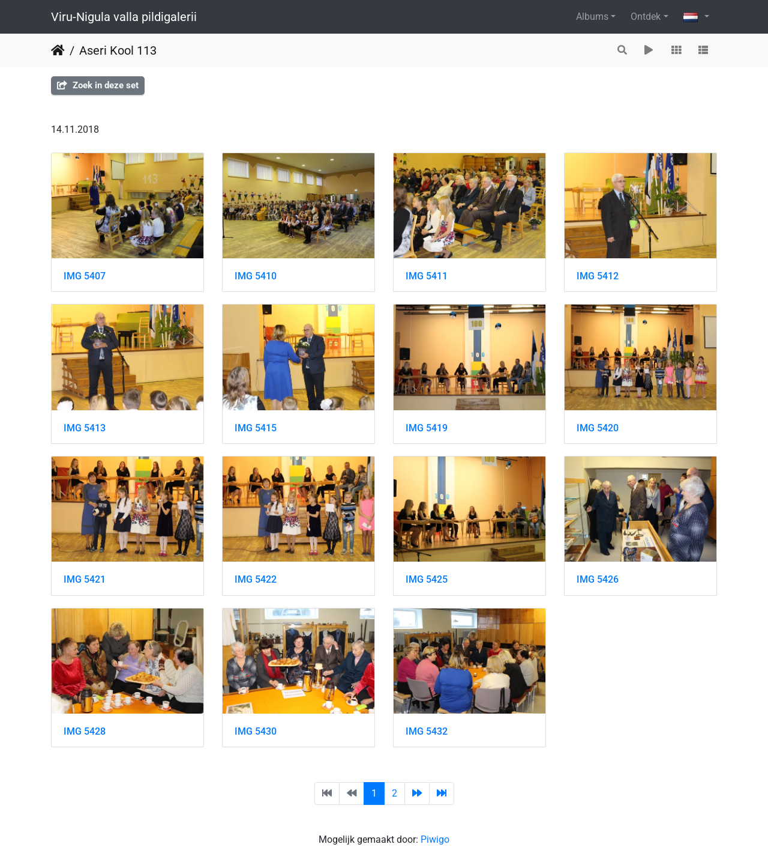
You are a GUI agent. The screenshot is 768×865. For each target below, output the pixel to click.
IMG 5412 (598, 276)
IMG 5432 (427, 731)
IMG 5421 (85, 579)
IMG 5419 (427, 428)
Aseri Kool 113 (118, 50)
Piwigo (435, 839)
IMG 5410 (256, 276)
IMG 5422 (256, 579)
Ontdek (646, 16)
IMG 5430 (256, 731)
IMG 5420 (598, 428)
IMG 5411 (427, 276)
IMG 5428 (85, 731)
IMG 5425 (427, 579)
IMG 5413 (85, 428)
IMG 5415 (256, 428)
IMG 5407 (85, 276)
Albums (592, 16)
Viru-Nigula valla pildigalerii (124, 17)
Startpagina (58, 50)
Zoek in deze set (98, 85)
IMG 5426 (598, 579)
